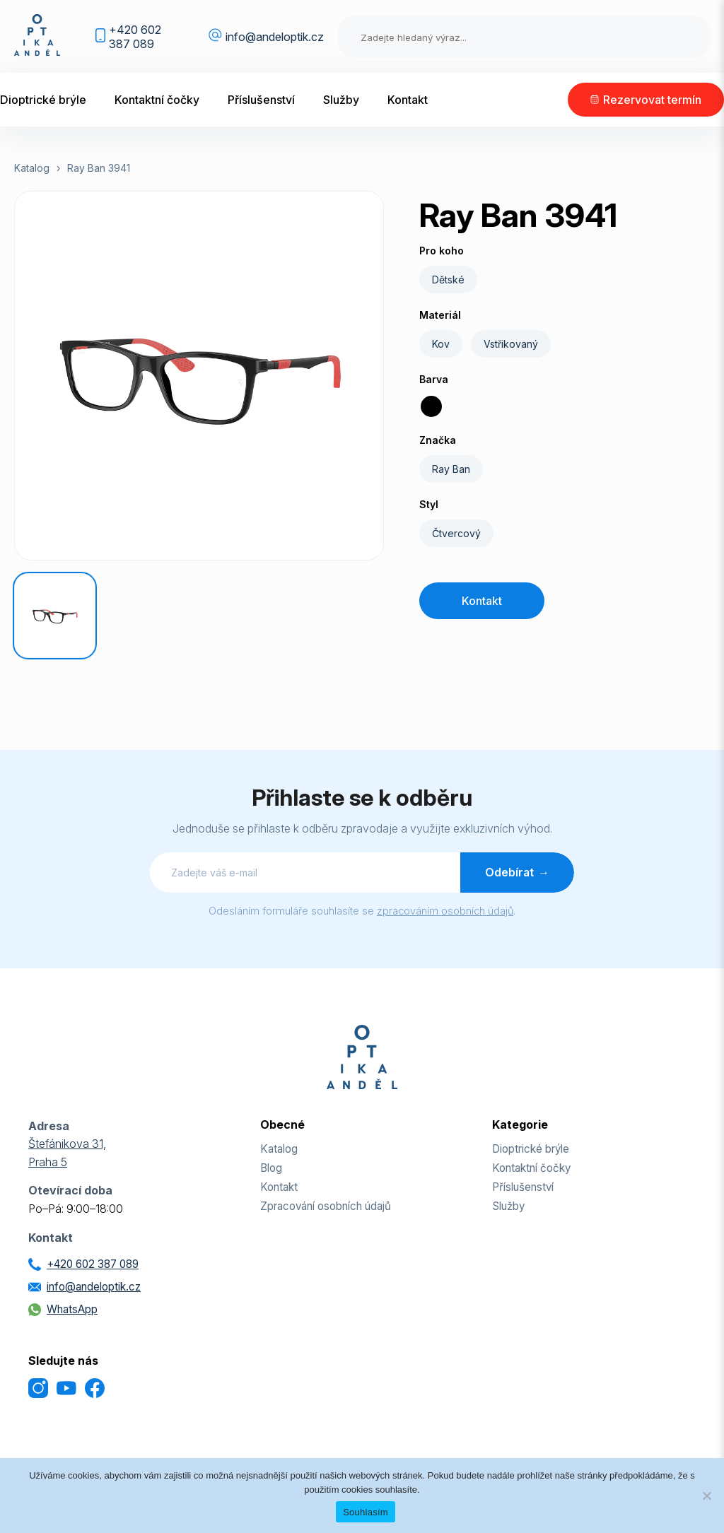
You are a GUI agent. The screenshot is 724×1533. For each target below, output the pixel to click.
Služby (341, 100)
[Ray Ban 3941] (54, 615)
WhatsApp (72, 1309)
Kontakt (407, 100)
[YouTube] (66, 1389)
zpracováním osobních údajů (445, 911)
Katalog (31, 168)
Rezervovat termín (652, 100)
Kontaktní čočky (157, 100)
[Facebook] (95, 1389)
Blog (271, 1168)
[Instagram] (38, 1389)
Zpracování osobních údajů (325, 1206)
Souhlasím (365, 1512)
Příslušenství (261, 100)
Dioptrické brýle (43, 100)
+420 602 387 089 (135, 37)
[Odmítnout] (706, 1495)
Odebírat (517, 872)
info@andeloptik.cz (275, 37)
